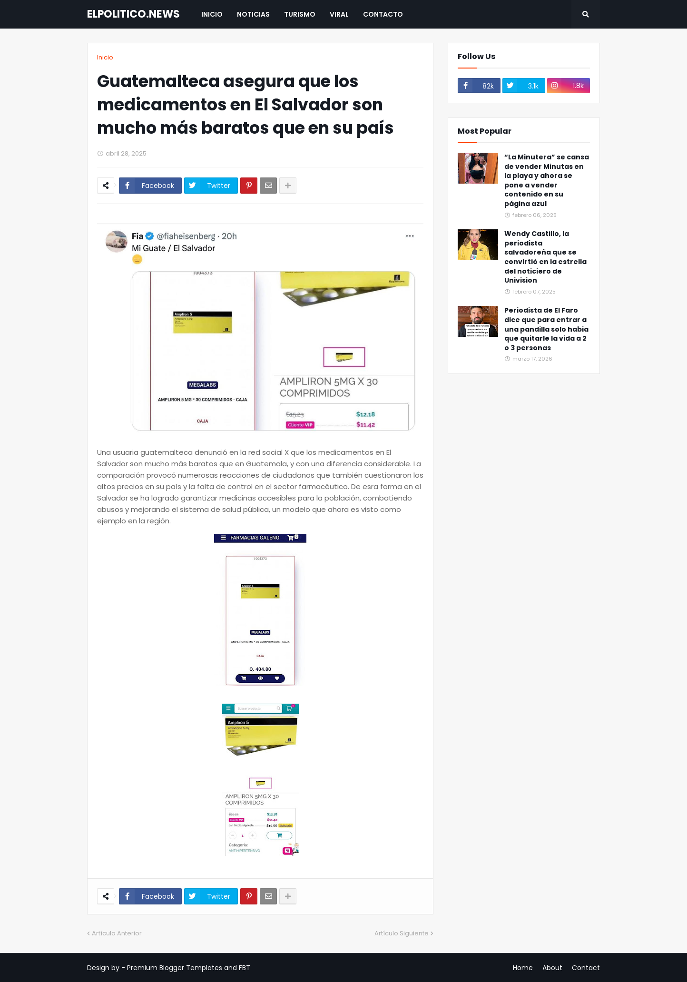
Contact (586, 967)
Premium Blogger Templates (174, 967)
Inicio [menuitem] (212, 14)
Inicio (105, 57)
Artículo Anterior (117, 933)
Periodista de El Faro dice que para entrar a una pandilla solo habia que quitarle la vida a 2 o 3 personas (546, 329)
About (552, 967)
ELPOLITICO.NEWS (133, 14)
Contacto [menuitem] (383, 14)
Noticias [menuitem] (253, 14)
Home (523, 967)
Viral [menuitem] (339, 14)
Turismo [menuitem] (299, 14)
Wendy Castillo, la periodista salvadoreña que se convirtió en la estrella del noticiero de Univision (545, 257)
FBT (244, 967)
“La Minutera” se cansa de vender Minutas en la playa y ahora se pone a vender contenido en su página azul (546, 180)
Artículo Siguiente (401, 933)
